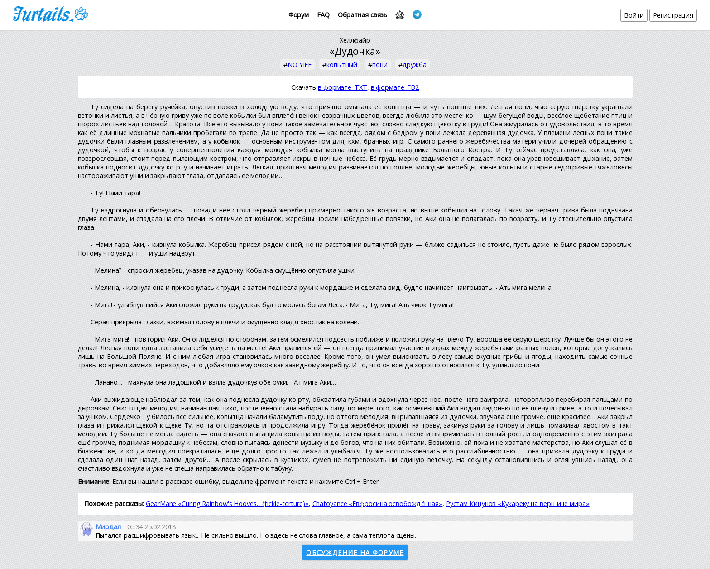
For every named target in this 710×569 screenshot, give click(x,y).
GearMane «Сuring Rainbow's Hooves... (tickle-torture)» (227, 503)
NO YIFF (300, 64)
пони (380, 64)
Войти (634, 15)
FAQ (323, 14)
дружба (415, 64)
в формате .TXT (342, 87)
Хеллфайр (355, 40)
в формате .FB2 (395, 87)
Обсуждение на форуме (354, 552)
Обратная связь (363, 14)
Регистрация (673, 15)
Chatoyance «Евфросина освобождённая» (377, 503)
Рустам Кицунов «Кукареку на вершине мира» (518, 503)
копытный (341, 64)
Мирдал (108, 526)
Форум (298, 14)
